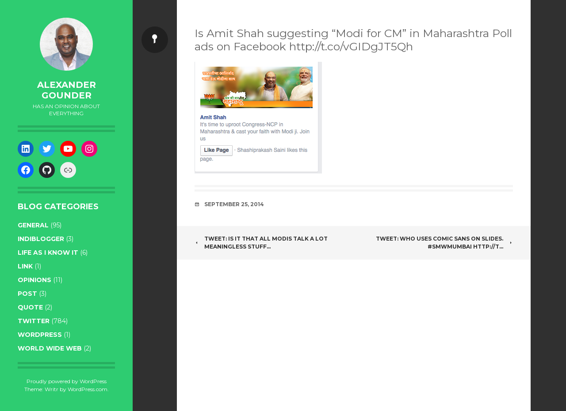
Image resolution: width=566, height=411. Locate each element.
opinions (34, 280)
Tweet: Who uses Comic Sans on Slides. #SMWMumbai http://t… (444, 242)
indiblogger (41, 239)
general (33, 225)
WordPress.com (87, 389)
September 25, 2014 (234, 204)
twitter (34, 321)
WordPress (40, 335)
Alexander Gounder (66, 90)
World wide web (50, 348)
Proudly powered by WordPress (67, 381)
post (27, 294)
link (25, 266)
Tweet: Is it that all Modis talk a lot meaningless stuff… (261, 242)
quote (30, 307)
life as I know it (48, 252)
